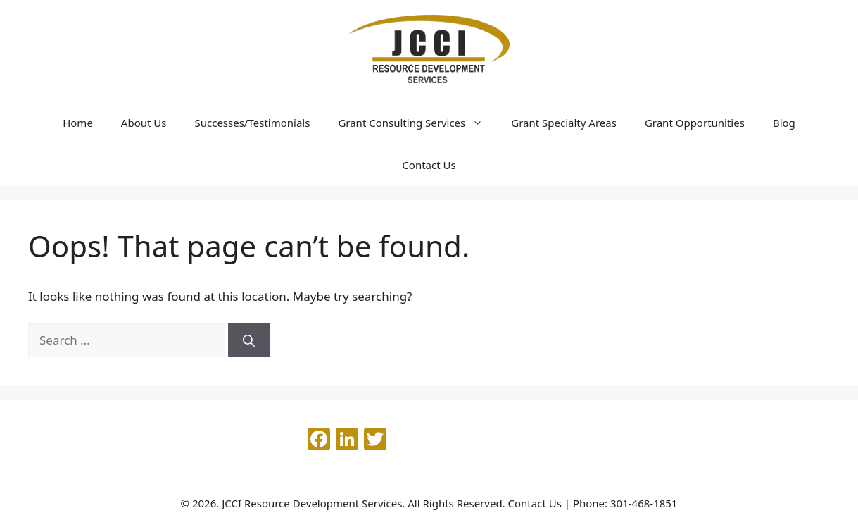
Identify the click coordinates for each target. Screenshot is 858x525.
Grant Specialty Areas (564, 123)
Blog (784, 123)
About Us (144, 123)
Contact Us (428, 165)
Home (78, 123)
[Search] (249, 340)
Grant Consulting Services (417, 122)
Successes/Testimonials (252, 123)
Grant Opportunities (695, 123)
